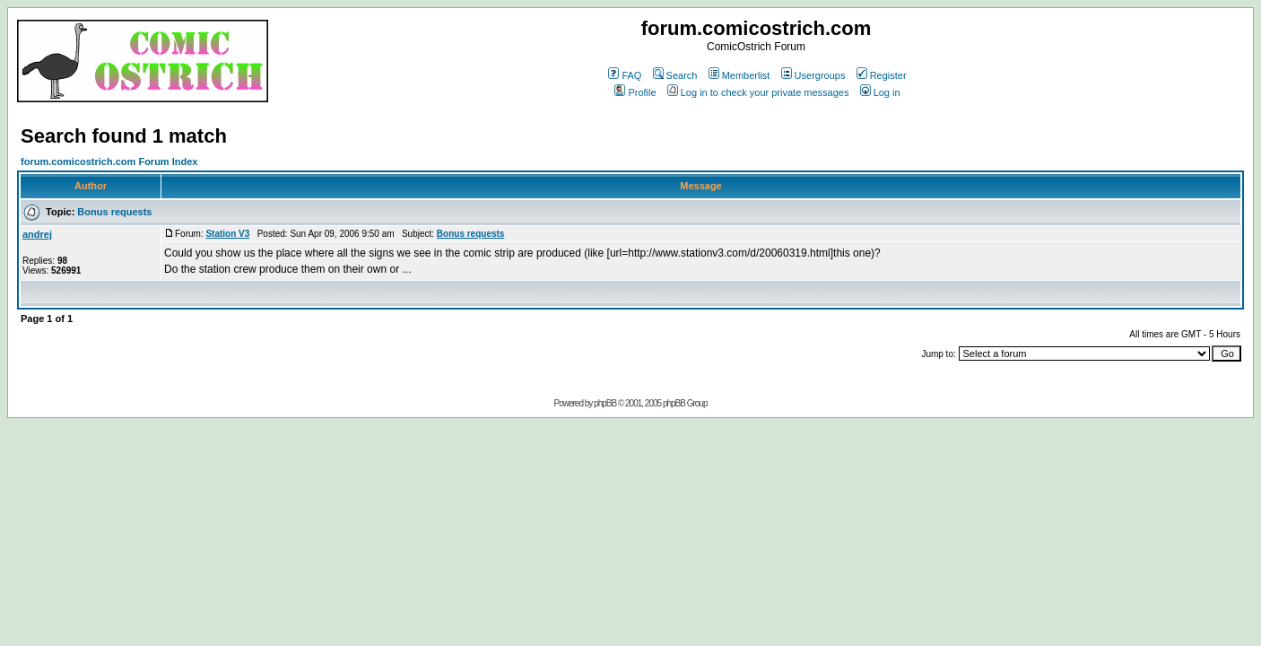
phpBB (605, 403)
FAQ (624, 75)
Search (675, 75)
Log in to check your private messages (758, 92)
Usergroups (813, 75)
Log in (880, 92)
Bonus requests (114, 211)
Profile (635, 92)
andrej (37, 234)
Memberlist (739, 75)
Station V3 (227, 234)
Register (882, 75)
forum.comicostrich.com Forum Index (109, 161)
